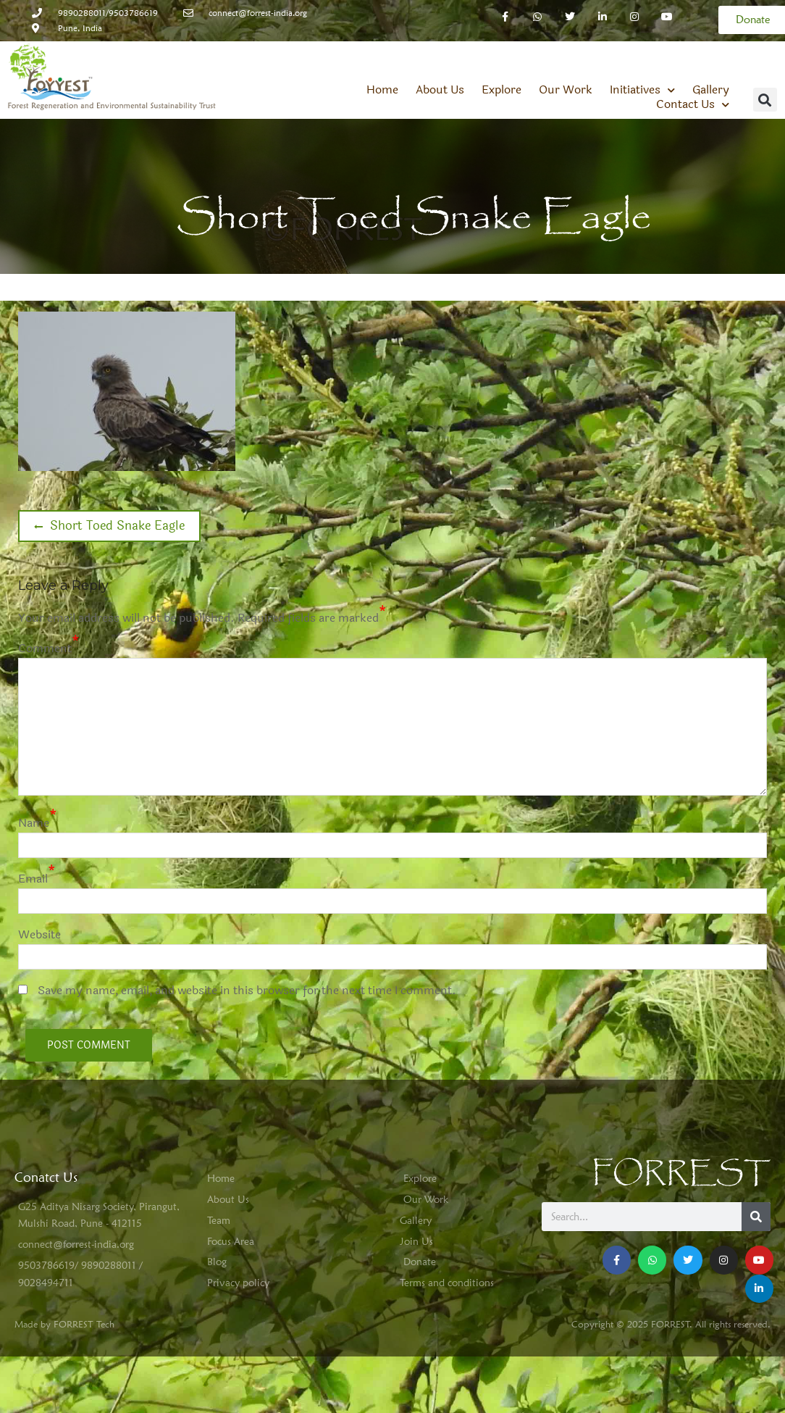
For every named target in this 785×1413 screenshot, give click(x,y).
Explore (501, 90)
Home (382, 90)
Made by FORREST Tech (64, 1324)
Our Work (565, 90)
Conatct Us (45, 1177)
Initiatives (642, 90)
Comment (45, 648)
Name (33, 823)
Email (33, 879)
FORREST (681, 1173)
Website (39, 934)
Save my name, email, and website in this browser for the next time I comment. (247, 990)
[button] (765, 100)
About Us (440, 90)
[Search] (756, 1216)
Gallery (710, 90)
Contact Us (692, 104)
